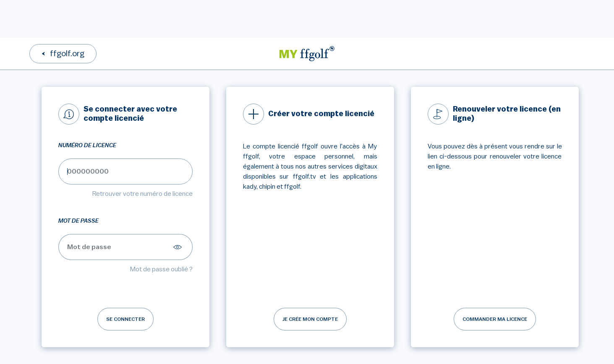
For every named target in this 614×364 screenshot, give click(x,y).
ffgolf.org (67, 53)
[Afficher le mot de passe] (178, 247)
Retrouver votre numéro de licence (142, 193)
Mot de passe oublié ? (161, 269)
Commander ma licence (494, 319)
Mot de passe (78, 221)
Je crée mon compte (310, 319)
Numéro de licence (87, 145)
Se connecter (125, 319)
